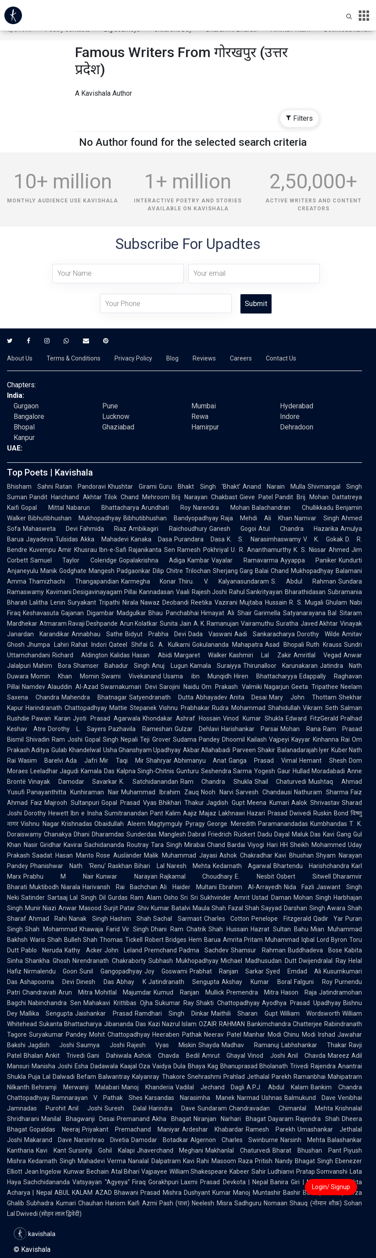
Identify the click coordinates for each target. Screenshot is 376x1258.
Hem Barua (205, 939)
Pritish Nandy (274, 1160)
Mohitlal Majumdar (123, 992)
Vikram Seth (320, 707)
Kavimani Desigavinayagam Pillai (91, 591)
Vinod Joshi (266, 1055)
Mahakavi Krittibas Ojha (118, 1002)
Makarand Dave (48, 1139)
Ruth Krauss (324, 644)
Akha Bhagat (171, 1118)
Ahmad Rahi (48, 918)
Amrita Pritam (243, 939)
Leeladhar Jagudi (54, 771)
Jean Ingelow (43, 1171)
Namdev (33, 686)
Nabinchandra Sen (54, 1002)
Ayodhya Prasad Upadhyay (301, 1002)
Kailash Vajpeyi (268, 739)
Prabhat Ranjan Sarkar (227, 971)
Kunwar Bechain (86, 1171)
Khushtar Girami (132, 486)
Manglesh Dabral (182, 834)
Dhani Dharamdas (99, 834)
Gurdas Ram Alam (134, 897)
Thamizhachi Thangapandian (74, 581)
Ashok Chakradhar (245, 855)
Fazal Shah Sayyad (255, 908)
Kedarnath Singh (51, 1160)
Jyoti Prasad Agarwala (106, 718)
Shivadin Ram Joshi (54, 739)
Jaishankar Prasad (103, 1013)
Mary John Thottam (303, 697)
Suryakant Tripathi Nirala (103, 602)
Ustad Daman (271, 897)
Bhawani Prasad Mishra (148, 1192)
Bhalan (33, 1055)
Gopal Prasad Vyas (129, 802)
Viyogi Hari (262, 844)
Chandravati (39, 992)
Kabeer (239, 1171)
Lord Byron (332, 939)
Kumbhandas (328, 823)
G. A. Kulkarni (170, 644)
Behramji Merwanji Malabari (75, 1087)
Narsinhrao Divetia (101, 1139)
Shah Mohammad (51, 929)
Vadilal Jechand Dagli (210, 1087)
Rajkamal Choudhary (196, 876)
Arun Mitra (75, 992)
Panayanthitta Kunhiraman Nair (73, 792)
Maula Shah (209, 908)
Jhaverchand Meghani (170, 1150)
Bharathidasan (305, 591)
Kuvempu (42, 549)
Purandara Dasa (199, 539)
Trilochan (198, 570)
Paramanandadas (283, 823)
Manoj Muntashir (256, 1192)
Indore (290, 416)
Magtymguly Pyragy (176, 823)
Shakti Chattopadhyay (228, 1002)
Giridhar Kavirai (61, 844)
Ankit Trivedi (65, 1055)
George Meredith (231, 823)
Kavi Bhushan (294, 855)
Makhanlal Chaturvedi (237, 1150)
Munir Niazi (40, 908)
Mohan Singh (312, 897)
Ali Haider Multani (188, 886)
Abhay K (131, 981)
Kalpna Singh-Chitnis (145, 771)
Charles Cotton (226, 918)
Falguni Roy (313, 981)
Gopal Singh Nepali (111, 739)
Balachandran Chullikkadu (292, 507)
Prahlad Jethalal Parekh (257, 1076)
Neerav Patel (222, 1034)
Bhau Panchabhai (173, 612)
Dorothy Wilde (318, 634)
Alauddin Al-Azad (72, 686)
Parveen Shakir (254, 749)
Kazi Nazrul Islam (172, 1023)
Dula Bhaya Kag (195, 1066)
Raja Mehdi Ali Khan (256, 518)
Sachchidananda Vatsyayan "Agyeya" (76, 1182)
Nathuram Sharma (321, 792)
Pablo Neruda (41, 950)
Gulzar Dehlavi (197, 728)
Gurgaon (26, 406)
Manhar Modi (262, 1034)
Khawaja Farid (99, 929)
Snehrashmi (204, 1076)
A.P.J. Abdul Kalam (277, 1087)
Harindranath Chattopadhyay (66, 707)
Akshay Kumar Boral (257, 981)
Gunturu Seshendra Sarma (214, 771)
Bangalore (29, 416)
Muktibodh (44, 886)
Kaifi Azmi (142, 1203)
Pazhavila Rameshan (140, 728)
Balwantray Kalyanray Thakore (141, 1076)
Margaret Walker (200, 655)
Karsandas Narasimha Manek (190, 1097)
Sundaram (212, 1108)
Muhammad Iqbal (290, 939)
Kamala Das (97, 771)
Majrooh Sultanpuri (71, 802)
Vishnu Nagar (40, 823)
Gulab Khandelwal (75, 749)
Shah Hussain (228, 929)
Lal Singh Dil (88, 897)
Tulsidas (66, 539)
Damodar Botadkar (159, 1139)
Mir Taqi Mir (122, 760)
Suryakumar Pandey (58, 1034)
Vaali (183, 591)
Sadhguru (247, 1203)
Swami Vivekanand (131, 676)
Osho (171, 897)
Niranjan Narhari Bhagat (229, 1118)
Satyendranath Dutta (161, 697)
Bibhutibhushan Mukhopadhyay (74, 518)
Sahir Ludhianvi (272, 1171)
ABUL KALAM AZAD (83, 1192)
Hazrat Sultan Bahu (279, 929)
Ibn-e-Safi (112, 549)
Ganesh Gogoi (232, 528)
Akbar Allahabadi (206, 749)
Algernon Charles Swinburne (234, 1139)
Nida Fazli (299, 886)
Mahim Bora (52, 665)
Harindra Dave (172, 1108)
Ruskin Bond (330, 813)
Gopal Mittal (42, 507)
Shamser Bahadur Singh (111, 665)
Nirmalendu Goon (50, 971)
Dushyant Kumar (207, 1192)
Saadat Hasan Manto (63, 855)
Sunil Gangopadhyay (110, 971)
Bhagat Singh (314, 1160)
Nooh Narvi (217, 792)
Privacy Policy (133, 358)
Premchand (160, 950)
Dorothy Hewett (46, 813)
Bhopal (24, 427)
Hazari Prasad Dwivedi (279, 813)
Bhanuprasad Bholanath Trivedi (264, 1066)
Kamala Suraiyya (215, 665)
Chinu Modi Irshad (309, 1034)
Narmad (248, 1097)
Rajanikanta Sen (152, 549)
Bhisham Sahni (30, 486)
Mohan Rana (300, 728)
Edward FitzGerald (312, 718)
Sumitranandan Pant (133, 813)
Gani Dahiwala (109, 1055)
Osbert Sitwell (303, 876)
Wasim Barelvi (40, 760)
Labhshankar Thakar (314, 1045)
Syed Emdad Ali (293, 971)
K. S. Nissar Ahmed (321, 549)
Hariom (115, 1203)
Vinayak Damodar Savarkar (72, 781)
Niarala (70, 886)
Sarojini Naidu (179, 686)
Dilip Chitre (168, 570)
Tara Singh (166, 844)
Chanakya (58, 834)
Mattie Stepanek (133, 707)
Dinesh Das (95, 981)
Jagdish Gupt (225, 802)
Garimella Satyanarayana (290, 612)
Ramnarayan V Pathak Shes (97, 1097)
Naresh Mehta (189, 865)
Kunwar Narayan (127, 876)
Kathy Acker (83, 950)
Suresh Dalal (125, 1108)
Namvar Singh (316, 518)
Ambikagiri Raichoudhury (168, 528)
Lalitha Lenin (47, 602)
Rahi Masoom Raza (225, 1160)
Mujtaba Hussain (263, 602)
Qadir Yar (328, 918)
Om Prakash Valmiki (231, 686)
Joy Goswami (165, 971)
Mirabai (194, 844)
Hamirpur (205, 427)
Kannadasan (156, 591)
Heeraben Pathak (177, 1034)
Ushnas (271, 1097)
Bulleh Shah (81, 939)
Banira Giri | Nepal (296, 1182)
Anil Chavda (306, 1055)
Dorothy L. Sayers (77, 728)
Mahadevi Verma (102, 1160)
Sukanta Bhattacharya (70, 1023)
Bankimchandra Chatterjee (284, 1023)
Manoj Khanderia (147, 1087)
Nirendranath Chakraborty (109, 960)
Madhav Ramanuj (250, 1045)
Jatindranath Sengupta (184, 981)
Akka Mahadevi (104, 539)
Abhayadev (211, 697)
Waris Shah (46, 939)
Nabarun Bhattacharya (102, 507)
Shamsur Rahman (258, 950)
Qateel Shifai (128, 644)
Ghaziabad (118, 427)
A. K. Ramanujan (216, 623)
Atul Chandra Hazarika (298, 528)
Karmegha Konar (148, 581)
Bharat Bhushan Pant (306, 1150)
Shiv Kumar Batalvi (163, 908)
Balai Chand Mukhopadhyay (294, 570)
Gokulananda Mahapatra (227, 644)
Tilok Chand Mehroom (137, 497)
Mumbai (203, 406)
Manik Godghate (63, 570)
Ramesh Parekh (270, 1129)
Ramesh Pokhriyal (203, 549)
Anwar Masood (79, 908)
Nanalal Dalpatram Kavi (161, 1160)
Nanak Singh (88, 918)
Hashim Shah (130, 918)
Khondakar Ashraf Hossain (182, 718)
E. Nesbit (254, 876)
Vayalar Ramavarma (244, 560)
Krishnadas (76, 823)
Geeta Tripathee (314, 686)
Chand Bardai (226, 844)
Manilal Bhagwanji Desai (78, 1118)
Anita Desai (248, 697)
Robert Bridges (166, 939)
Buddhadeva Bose (315, 950)
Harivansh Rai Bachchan (120, 886)
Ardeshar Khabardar (213, 1129)
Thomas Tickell (121, 939)
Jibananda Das (125, 1023)
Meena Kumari (268, 802)
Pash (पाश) (174, 1203)
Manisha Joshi (52, 1066)
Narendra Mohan (221, 507)
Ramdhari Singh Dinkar (172, 1013)
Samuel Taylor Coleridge (73, 560)
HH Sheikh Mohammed (313, 844)
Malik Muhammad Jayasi (180, 855)
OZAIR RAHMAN (221, 1023)
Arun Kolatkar (139, 623)
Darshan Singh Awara (314, 908)
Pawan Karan (51, 718)
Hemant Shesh (323, 760)
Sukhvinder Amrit (225, 897)
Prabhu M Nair (58, 876)
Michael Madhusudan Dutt (259, 960)
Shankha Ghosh (47, 960)
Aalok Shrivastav (315, 802)
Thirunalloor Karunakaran (280, 665)
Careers (241, 358)
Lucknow (115, 416)
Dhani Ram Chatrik (178, 929)
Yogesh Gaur (272, 771)
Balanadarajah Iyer (303, 749)
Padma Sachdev (204, 950)
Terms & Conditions (73, 358)
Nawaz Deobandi (164, 602)
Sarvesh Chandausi (264, 792)
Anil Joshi (85, 1108)
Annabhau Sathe (97, 634)
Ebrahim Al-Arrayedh (250, 886)
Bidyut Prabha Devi (155, 634)
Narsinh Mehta (302, 1139)
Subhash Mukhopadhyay (183, 960)
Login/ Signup (331, 1186)
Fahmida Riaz (103, 528)
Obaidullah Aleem (119, 823)
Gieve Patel (256, 497)
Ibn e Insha (86, 813)
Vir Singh (135, 929)
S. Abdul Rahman (303, 581)
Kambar (198, 560)
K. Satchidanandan (148, 781)
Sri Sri (189, 897)
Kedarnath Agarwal (242, 865)
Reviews (204, 358)
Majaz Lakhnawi (222, 813)
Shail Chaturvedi (280, 781)
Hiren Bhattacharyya (265, 676)
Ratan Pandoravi (80, 486)
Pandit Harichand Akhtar (65, 497)
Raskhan (120, 865)
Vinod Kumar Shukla (253, 718)
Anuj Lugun (169, 665)
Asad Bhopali (284, 644)
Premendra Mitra (252, 992)
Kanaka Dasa (151, 539)
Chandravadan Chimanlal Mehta (281, 1108)
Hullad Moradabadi (319, 771)
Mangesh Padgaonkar (119, 570)
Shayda (208, 1045)
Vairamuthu (257, 623)
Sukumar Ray (174, 1002)
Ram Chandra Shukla (216, 781)
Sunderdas (141, 834)
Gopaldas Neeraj (54, 1129)
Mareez (338, 1055)
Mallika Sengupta (46, 1013)
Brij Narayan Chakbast (204, 497)
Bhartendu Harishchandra (311, 865)
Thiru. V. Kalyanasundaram (223, 581)
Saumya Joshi (100, 1045)
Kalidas (120, 655)
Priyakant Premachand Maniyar (131, 1129)
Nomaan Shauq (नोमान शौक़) (303, 1203)
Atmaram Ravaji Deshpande (78, 623)
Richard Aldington (80, 655)
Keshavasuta (41, 612)
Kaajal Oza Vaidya (146, 1066)
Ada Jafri (81, 760)
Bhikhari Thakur (181, 802)
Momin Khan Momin (65, 676)
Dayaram (281, 1118)
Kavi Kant (51, 1150)
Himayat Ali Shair (226, 612)
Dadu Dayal (274, 834)
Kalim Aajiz (181, 813)
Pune (110, 406)
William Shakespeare (198, 1171)
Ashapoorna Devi (47, 981)
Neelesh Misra (212, 1203)
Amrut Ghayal (223, 1055)
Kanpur (24, 437)
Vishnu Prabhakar (184, 707)
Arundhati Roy (166, 507)
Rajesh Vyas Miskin (162, 1045)
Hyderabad (296, 406)
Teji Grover (155, 739)
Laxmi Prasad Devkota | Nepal (224, 1182)
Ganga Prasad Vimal (263, 760)
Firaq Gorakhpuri (155, 1182)
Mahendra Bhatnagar (94, 697)
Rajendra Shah (318, 1118)
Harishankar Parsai (249, 728)
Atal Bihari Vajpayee (139, 1171)
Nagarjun (276, 686)
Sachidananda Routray (116, 844)
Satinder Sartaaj (44, 897)
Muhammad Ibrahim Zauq (160, 792)
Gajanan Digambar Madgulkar (103, 612)
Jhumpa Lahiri (48, 644)
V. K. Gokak (323, 539)
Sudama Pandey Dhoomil (209, 739)
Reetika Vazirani (214, 602)
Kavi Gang (337, 834)
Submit (256, 303)
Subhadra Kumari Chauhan (64, 1203)
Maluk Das (306, 834)
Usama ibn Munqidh (197, 676)
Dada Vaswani (210, 634)
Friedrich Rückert (231, 834)
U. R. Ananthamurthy (261, 549)
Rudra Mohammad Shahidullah (256, 707)
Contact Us (281, 358)
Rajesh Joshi (209, 591)
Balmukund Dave (310, 1097)
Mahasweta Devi (50, 528)
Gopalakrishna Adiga (152, 560)
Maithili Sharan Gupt (244, 1013)
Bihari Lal (149, 865)
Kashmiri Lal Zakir (260, 655)
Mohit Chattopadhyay (119, 1034)
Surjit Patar (119, 908)
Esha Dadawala (96, 1066)
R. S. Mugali (306, 602)
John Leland (123, 950)
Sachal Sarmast (177, 918)
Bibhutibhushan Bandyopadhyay (170, 518)
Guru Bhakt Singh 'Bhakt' (199, 486)
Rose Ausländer (119, 855)
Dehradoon (296, 427)
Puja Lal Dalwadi (51, 1076)
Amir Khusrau (77, 549)
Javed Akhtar (319, 623)
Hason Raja (299, 992)
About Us (19, 358)
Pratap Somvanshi (321, 1171)
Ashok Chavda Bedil (167, 1055)
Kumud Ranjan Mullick (189, 992)
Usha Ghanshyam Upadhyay (142, 749)
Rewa (199, 416)
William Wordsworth (310, 1013)
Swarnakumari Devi (128, 686)
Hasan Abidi (152, 655)
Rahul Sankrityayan (256, 591)
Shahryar (159, 760)
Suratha (287, 623)
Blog (172, 358)
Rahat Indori (89, 644)
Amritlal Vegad (317, 655)
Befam (86, 1076)
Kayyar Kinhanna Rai (320, 739)
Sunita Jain (175, 623)
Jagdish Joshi (51, 1045)
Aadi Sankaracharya (264, 634)
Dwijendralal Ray (322, 960)
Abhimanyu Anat (200, 760)
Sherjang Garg (233, 570)
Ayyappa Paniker (308, 560)
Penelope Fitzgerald (281, 918)
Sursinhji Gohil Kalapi (101, 1150)
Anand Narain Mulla (274, 486)
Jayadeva (39, 539)
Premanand (133, 1118)
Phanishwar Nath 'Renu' (68, 865)
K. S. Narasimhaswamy (264, 539)
